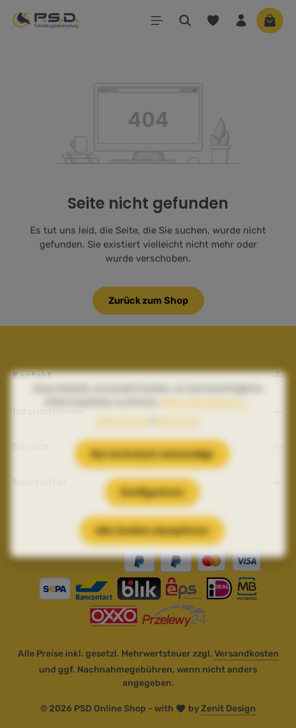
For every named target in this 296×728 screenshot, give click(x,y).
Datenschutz (122, 441)
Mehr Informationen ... (206, 423)
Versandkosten (246, 653)
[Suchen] (185, 20)
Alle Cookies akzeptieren (152, 552)
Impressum (177, 441)
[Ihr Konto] (241, 20)
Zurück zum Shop (148, 300)
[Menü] (157, 20)
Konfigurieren (152, 513)
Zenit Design (228, 708)
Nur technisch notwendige (152, 475)
